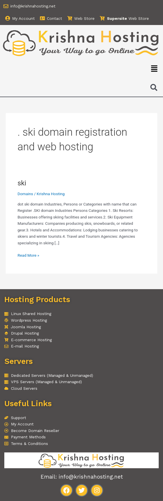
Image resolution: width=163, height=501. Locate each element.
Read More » (28, 255)
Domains (25, 193)
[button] (154, 69)
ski (22, 183)
